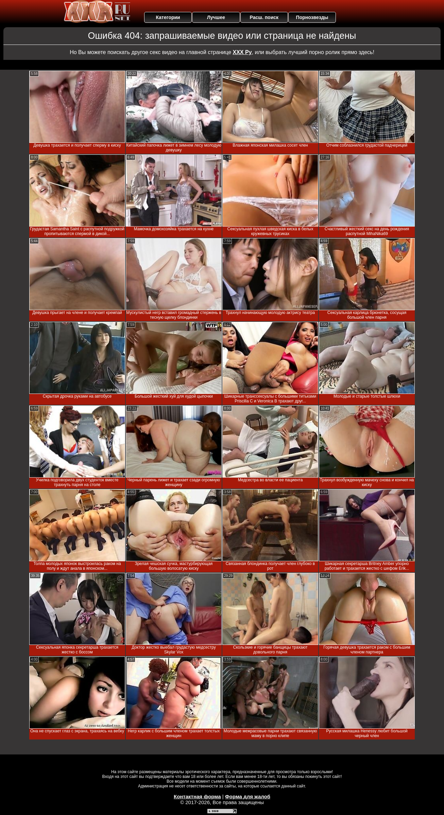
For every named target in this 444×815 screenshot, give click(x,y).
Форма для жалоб (247, 796)
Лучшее (216, 17)
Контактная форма (197, 796)
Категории (168, 17)
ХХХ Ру (242, 52)
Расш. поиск (264, 17)
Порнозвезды (312, 17)
